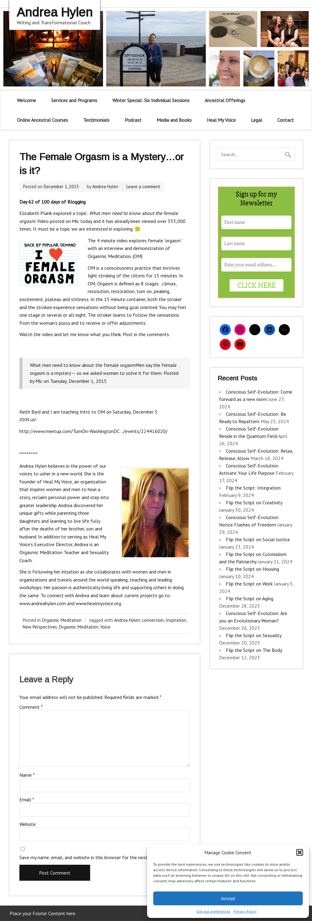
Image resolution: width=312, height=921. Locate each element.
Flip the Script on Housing (252, 569)
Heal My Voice (221, 120)
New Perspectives (40, 627)
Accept (228, 898)
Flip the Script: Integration (253, 488)
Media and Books (174, 120)
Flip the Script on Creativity (254, 502)
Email (26, 799)
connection (153, 620)
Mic (38, 381)
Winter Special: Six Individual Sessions (151, 100)
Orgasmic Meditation (62, 620)
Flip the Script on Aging (249, 598)
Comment (31, 707)
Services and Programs (74, 100)
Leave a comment (143, 186)
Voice (105, 627)
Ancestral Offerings (225, 100)
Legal (256, 120)
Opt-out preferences (213, 911)
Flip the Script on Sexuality (253, 635)
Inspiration (176, 620)
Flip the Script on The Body (254, 650)
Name (27, 774)
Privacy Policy (245, 911)
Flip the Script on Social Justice (258, 539)
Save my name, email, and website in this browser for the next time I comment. (101, 857)
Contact (285, 120)
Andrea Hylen (105, 186)
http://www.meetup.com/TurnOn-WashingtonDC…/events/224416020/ (93, 431)
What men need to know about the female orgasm (82, 365)
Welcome (26, 100)
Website (27, 824)
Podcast (133, 120)
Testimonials (96, 120)
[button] (300, 852)
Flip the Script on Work (249, 584)
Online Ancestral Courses (42, 120)
